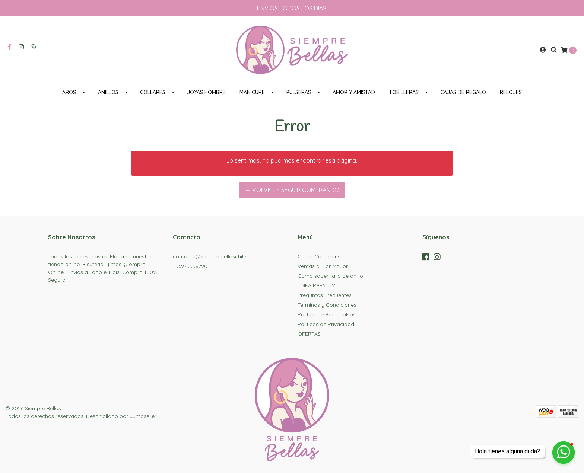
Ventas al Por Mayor (323, 266)
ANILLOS (108, 92)
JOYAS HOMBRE (206, 92)
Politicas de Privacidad (326, 324)
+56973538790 (190, 266)
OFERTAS (309, 333)
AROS (69, 92)
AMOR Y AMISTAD (354, 92)
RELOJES (511, 92)
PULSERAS (298, 92)
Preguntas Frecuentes (325, 295)
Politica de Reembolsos (327, 314)
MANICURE (252, 92)
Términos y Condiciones (327, 304)
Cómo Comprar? (318, 256)
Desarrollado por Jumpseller (121, 416)
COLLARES (152, 92)
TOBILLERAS (404, 92)
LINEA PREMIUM (317, 285)
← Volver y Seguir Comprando (292, 190)
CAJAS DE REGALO (463, 92)
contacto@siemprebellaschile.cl (212, 256)
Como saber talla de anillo (330, 275)
